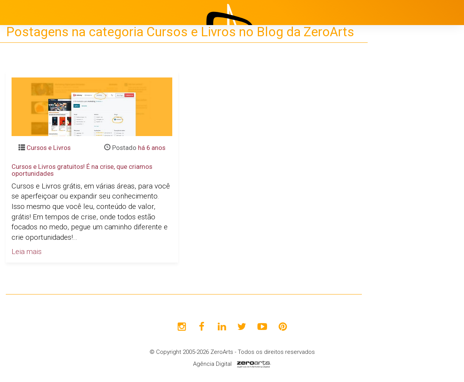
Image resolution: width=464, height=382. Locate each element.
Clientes (396, 194)
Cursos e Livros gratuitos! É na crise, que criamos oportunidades (82, 170)
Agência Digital (212, 363)
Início (391, 117)
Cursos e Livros (49, 147)
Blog (390, 175)
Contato (396, 233)
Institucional (402, 137)
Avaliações (400, 214)
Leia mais (27, 251)
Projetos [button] (391, 156)
